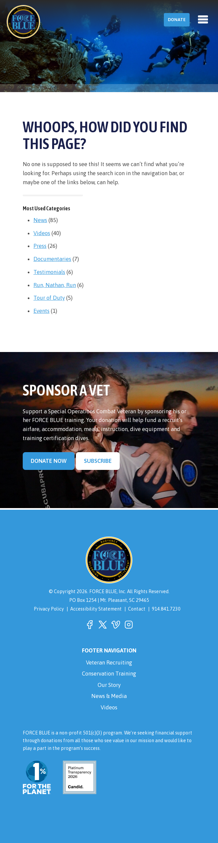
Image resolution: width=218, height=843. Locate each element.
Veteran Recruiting (109, 662)
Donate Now (49, 461)
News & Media (109, 696)
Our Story (109, 685)
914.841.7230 (166, 609)
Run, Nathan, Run (54, 285)
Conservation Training (109, 673)
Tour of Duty (49, 297)
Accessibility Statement (96, 609)
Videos (41, 233)
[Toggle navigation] (203, 19)
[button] (90, 624)
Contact (136, 609)
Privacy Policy (49, 609)
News (40, 220)
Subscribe (98, 461)
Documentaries (52, 259)
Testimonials (49, 272)
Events (41, 310)
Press (39, 245)
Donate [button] (177, 19)
